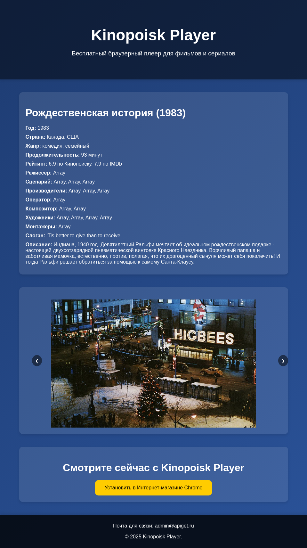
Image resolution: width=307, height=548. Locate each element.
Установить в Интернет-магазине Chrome (154, 487)
